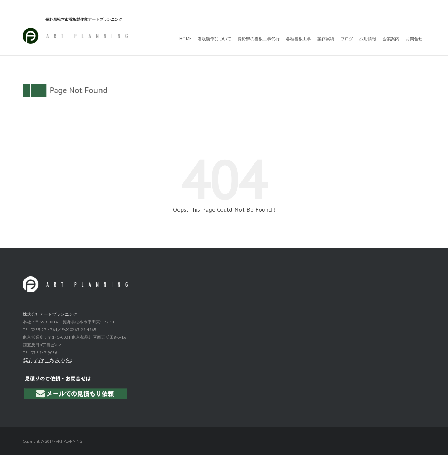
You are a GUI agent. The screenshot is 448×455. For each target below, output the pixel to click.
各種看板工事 (298, 39)
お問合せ (414, 39)
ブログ (347, 39)
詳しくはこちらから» (47, 360)
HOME (185, 39)
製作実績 (325, 39)
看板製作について (214, 39)
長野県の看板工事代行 (259, 39)
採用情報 (367, 39)
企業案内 (391, 39)
